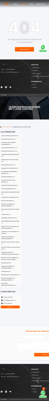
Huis (15, 4)
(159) (9, 151)
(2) (10, 197)
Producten (23, 4)
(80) (8, 181)
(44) (8, 143)
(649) (9, 135)
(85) (9, 172)
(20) (8, 176)
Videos (31, 4)
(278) (10, 155)
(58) (10, 193)
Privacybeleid (4, 95)
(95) (8, 139)
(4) (8, 204)
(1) (10, 210)
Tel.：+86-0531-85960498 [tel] (8, 69)
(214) (9, 160)
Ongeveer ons (40, 4)
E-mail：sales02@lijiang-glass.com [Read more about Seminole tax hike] (10, 72)
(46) (9, 185)
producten (7, 127)
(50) (9, 168)
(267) (8, 164)
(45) (8, 188)
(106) (9, 147)
